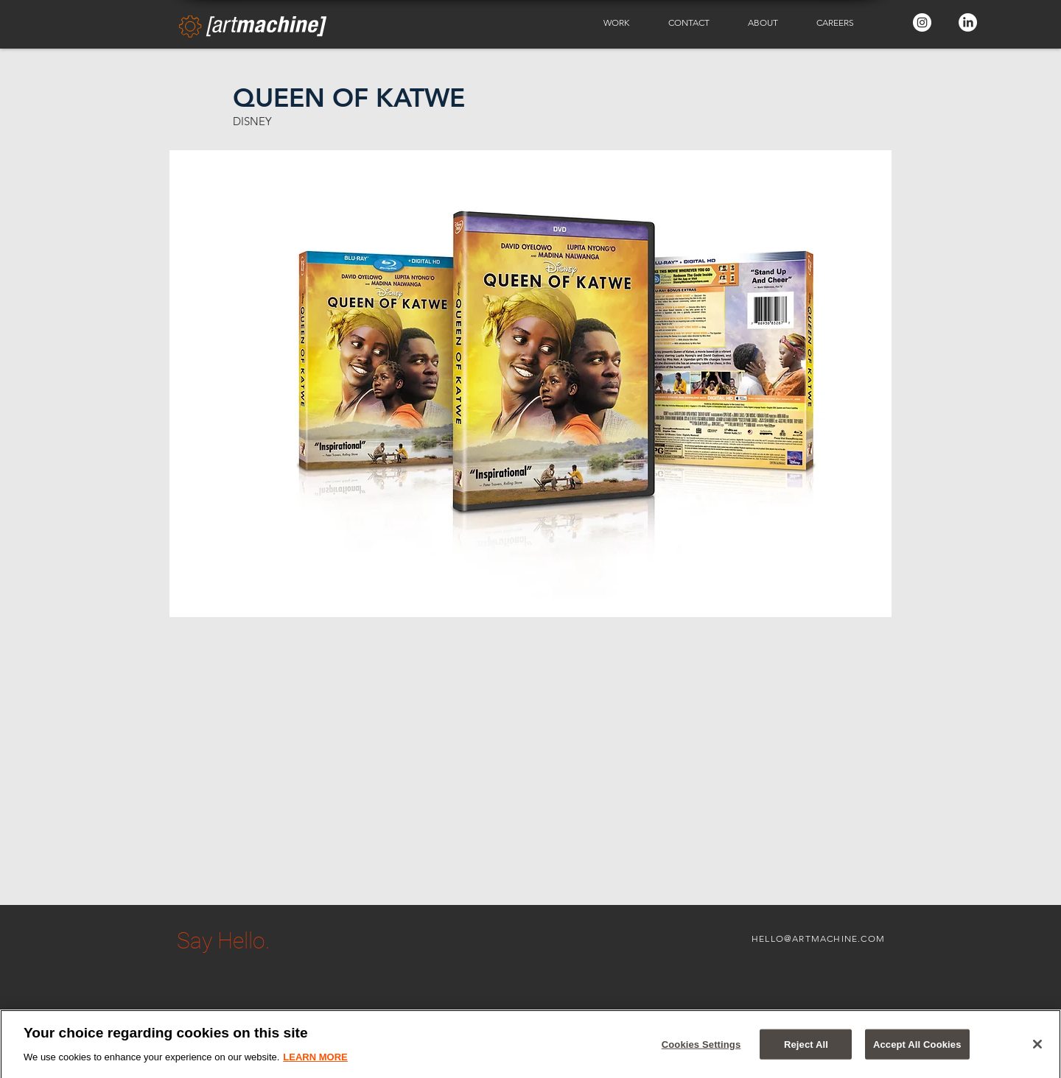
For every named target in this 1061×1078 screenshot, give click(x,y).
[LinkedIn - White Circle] (968, 22)
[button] (624, 23)
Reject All (806, 1048)
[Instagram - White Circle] (922, 22)
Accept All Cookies (917, 1048)
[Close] (1037, 1048)
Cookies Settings (701, 1048)
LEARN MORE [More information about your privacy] (315, 1061)
